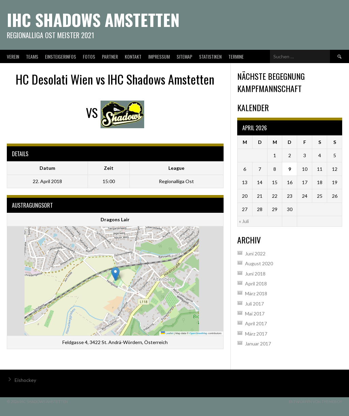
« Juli (244, 221)
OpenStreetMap (198, 333)
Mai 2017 (254, 313)
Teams (32, 56)
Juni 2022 (255, 253)
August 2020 (259, 263)
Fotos (89, 56)
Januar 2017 (258, 343)
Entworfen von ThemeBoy (315, 401)
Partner (110, 56)
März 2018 (256, 293)
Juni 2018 (255, 274)
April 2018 (256, 283)
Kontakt (133, 56)
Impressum (159, 56)
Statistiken (210, 56)
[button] (115, 274)
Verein (13, 56)
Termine (236, 56)
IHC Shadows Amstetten (93, 20)
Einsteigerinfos (60, 56)
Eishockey (25, 380)
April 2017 (256, 323)
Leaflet (167, 333)
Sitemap (184, 56)
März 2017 (256, 334)
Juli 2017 (254, 304)
